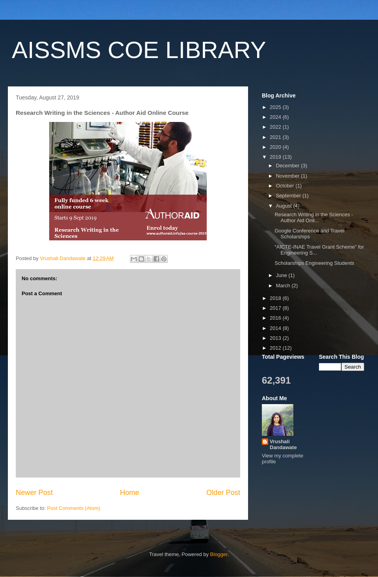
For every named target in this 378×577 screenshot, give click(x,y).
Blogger (219, 554)
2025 (276, 107)
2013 (276, 338)
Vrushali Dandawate (283, 444)
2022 (276, 127)
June (282, 275)
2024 (276, 117)
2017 (276, 308)
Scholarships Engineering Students (314, 263)
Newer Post (34, 492)
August (284, 206)
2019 (276, 157)
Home (129, 492)
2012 (276, 348)
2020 (276, 147)
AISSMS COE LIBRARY (139, 50)
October (286, 186)
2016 (276, 318)
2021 (276, 137)
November (288, 176)
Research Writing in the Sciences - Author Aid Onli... (313, 218)
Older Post (223, 492)
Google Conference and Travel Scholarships (309, 234)
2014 (276, 328)
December (288, 166)
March (284, 285)
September (289, 196)
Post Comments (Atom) (73, 508)
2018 (276, 298)
